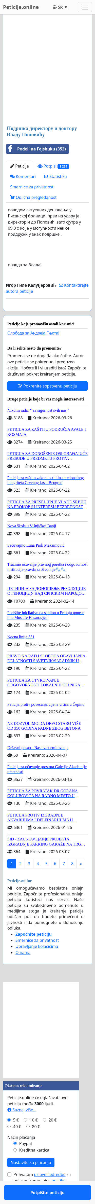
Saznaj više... (21, 1124)
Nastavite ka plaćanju (31, 1177)
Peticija (19, 166)
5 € (16, 1135)
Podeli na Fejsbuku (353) (36, 149)
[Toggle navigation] (85, 7)
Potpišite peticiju (47, 314)
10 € (34, 1135)
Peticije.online (21, 7)
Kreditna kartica (34, 1165)
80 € (36, 1141)
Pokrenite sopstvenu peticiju (47, 401)
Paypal (25, 1158)
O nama (22, 967)
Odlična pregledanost (33, 197)
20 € (53, 1135)
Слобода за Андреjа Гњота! (33, 348)
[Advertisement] (47, 70)
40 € (17, 1141)
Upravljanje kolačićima (36, 961)
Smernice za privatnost (31, 187)
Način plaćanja (21, 1152)
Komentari (23, 176)
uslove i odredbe (49, 1189)
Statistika (55, 176)
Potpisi (53, 166)
